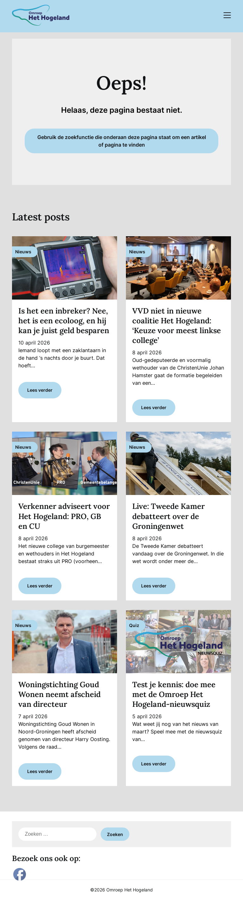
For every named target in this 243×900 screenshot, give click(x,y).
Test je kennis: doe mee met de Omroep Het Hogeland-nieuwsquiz (173, 694)
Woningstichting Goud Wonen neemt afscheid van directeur (59, 694)
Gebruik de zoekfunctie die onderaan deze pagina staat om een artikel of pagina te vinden (121, 141)
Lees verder (40, 390)
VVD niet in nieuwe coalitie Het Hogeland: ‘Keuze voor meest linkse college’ (176, 325)
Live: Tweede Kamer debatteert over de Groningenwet (168, 516)
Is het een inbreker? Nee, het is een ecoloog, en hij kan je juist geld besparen (63, 320)
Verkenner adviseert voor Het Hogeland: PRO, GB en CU (64, 516)
